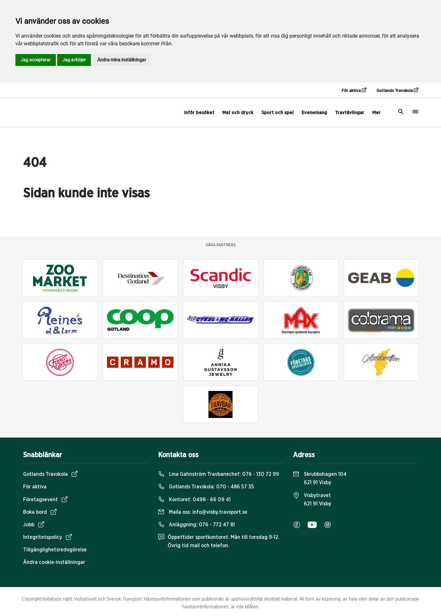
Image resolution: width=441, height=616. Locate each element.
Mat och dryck (237, 112)
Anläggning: (196, 525)
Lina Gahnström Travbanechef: (218, 474)
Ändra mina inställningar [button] (121, 59)
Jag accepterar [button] (36, 59)
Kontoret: (194, 499)
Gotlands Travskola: (206, 487)
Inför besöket (199, 112)
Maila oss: (202, 512)
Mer (376, 112)
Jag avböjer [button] (74, 59)
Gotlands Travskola (397, 90)
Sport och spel (277, 112)
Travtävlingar (349, 112)
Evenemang (314, 112)
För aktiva (354, 90)
